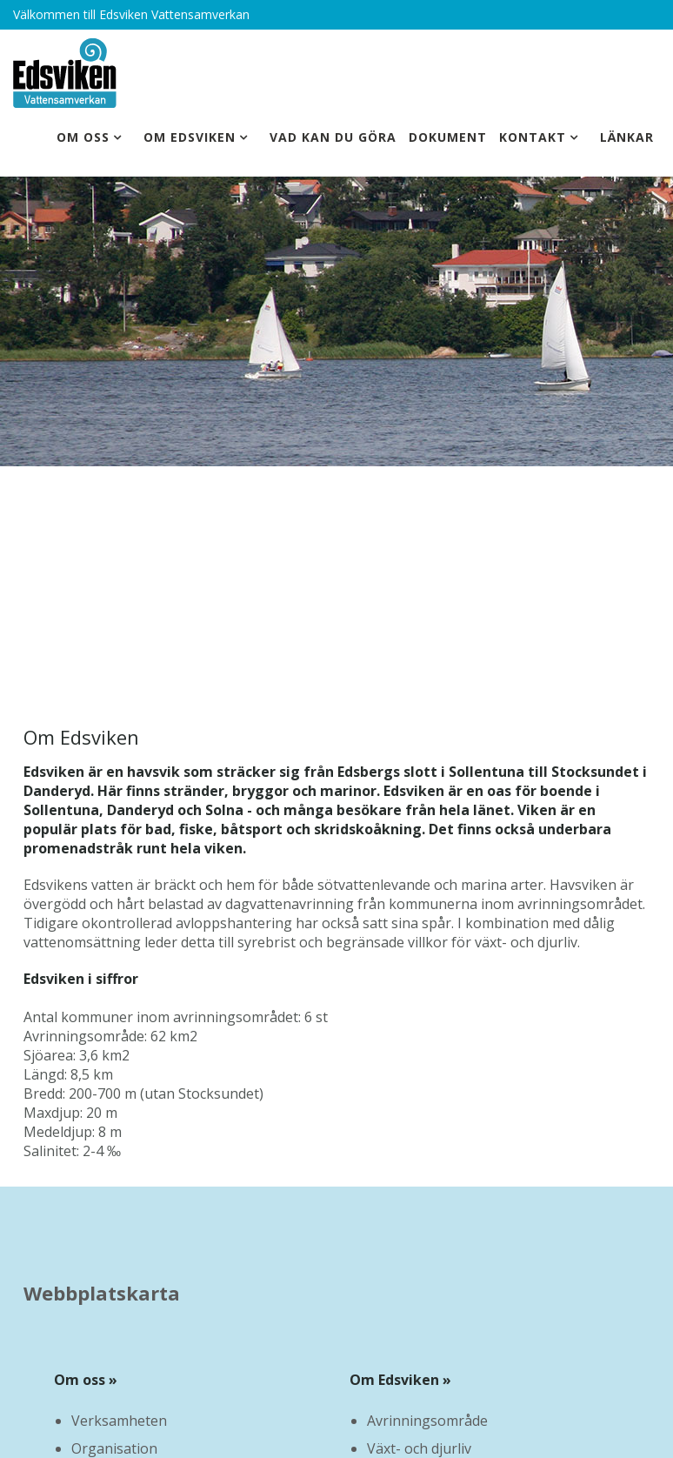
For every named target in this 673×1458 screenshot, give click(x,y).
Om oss (83, 137)
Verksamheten (119, 1420)
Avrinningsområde (427, 1420)
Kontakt (532, 137)
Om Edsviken (189, 137)
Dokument (448, 137)
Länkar (627, 137)
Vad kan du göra (333, 137)
